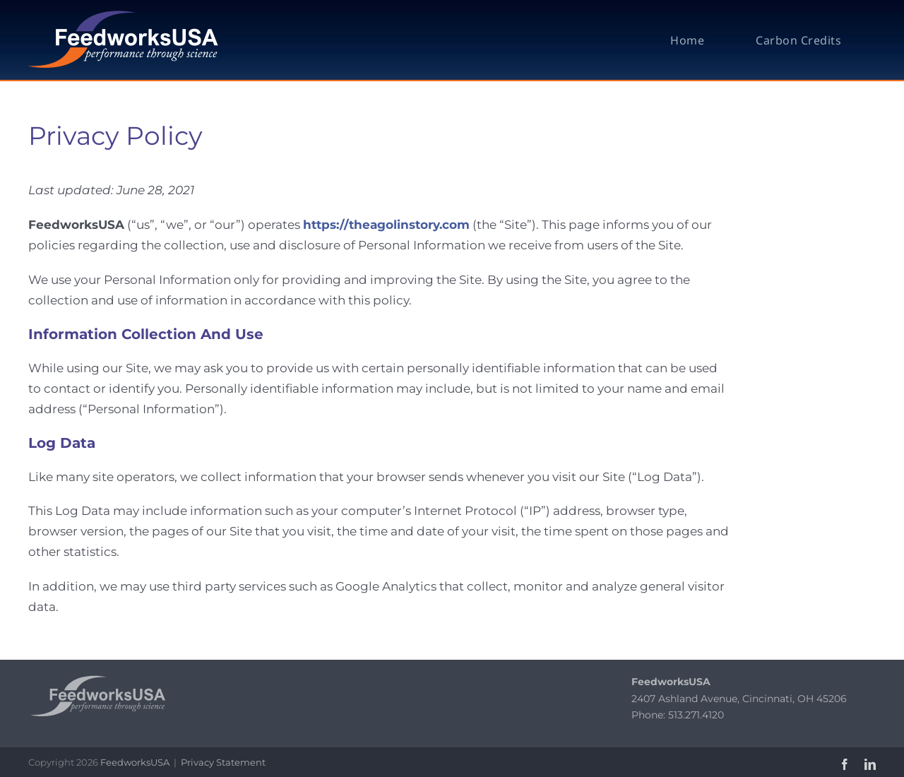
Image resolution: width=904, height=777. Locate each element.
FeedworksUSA (135, 762)
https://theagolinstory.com (386, 225)
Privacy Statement (223, 762)
